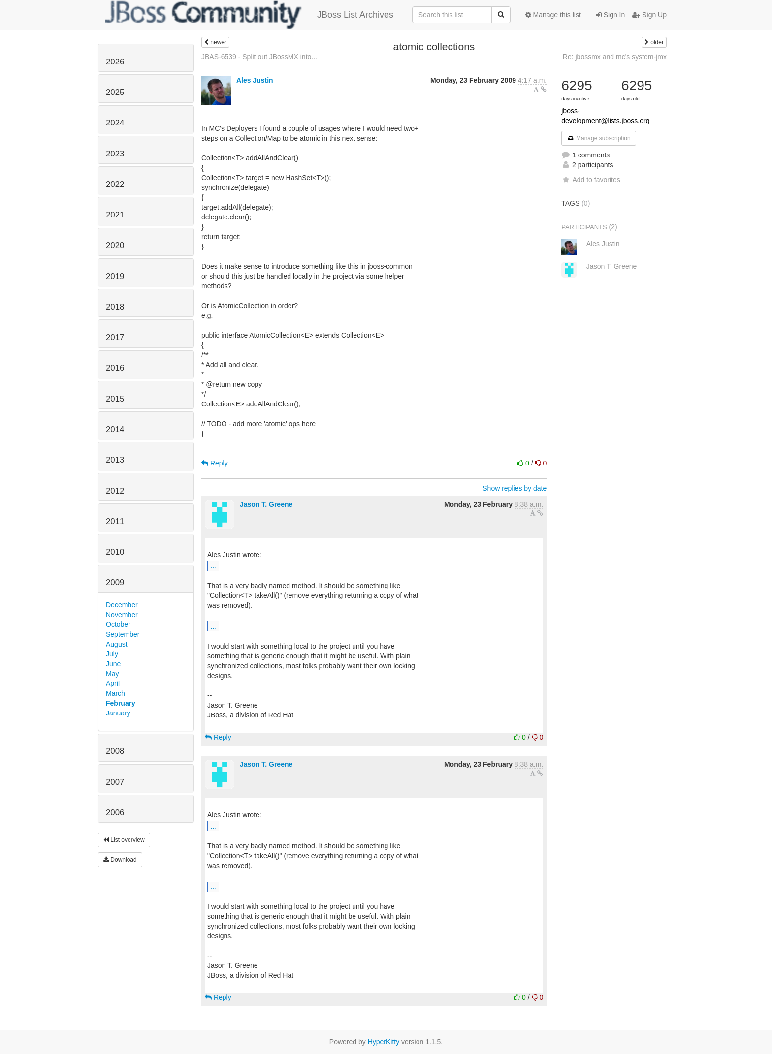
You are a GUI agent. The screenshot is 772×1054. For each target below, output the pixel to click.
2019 (115, 276)
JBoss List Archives (249, 14)
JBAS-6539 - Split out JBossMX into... (259, 57)
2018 (115, 306)
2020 (115, 245)
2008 (115, 751)
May (112, 674)
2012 (115, 491)
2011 (115, 521)
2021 (115, 214)
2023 (115, 153)
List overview (124, 840)
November (122, 615)
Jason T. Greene (266, 504)
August (117, 644)
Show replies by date (514, 488)
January (118, 713)
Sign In (610, 15)
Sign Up (649, 15)
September (122, 634)
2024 (115, 122)
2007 (115, 782)
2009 (115, 582)
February (120, 703)
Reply (214, 463)
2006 (115, 812)
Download (120, 859)
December (122, 605)
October (118, 624)
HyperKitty (384, 1042)
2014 (115, 429)
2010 (115, 552)
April (113, 683)
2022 (115, 184)
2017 (115, 337)
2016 (115, 367)
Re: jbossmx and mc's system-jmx (615, 57)
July (112, 654)
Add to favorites (590, 180)
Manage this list (553, 15)
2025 (115, 92)
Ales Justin (254, 80)
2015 (115, 398)
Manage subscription (599, 138)
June (113, 664)
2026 (115, 61)
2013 (115, 460)
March (115, 693)
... (213, 565)
